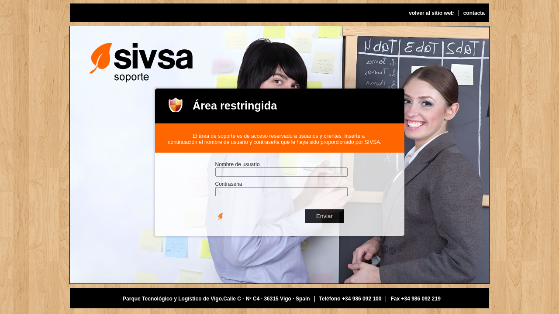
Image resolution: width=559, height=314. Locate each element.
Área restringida (235, 105)
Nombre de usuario (237, 164)
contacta (474, 13)
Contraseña (228, 184)
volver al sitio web (431, 13)
